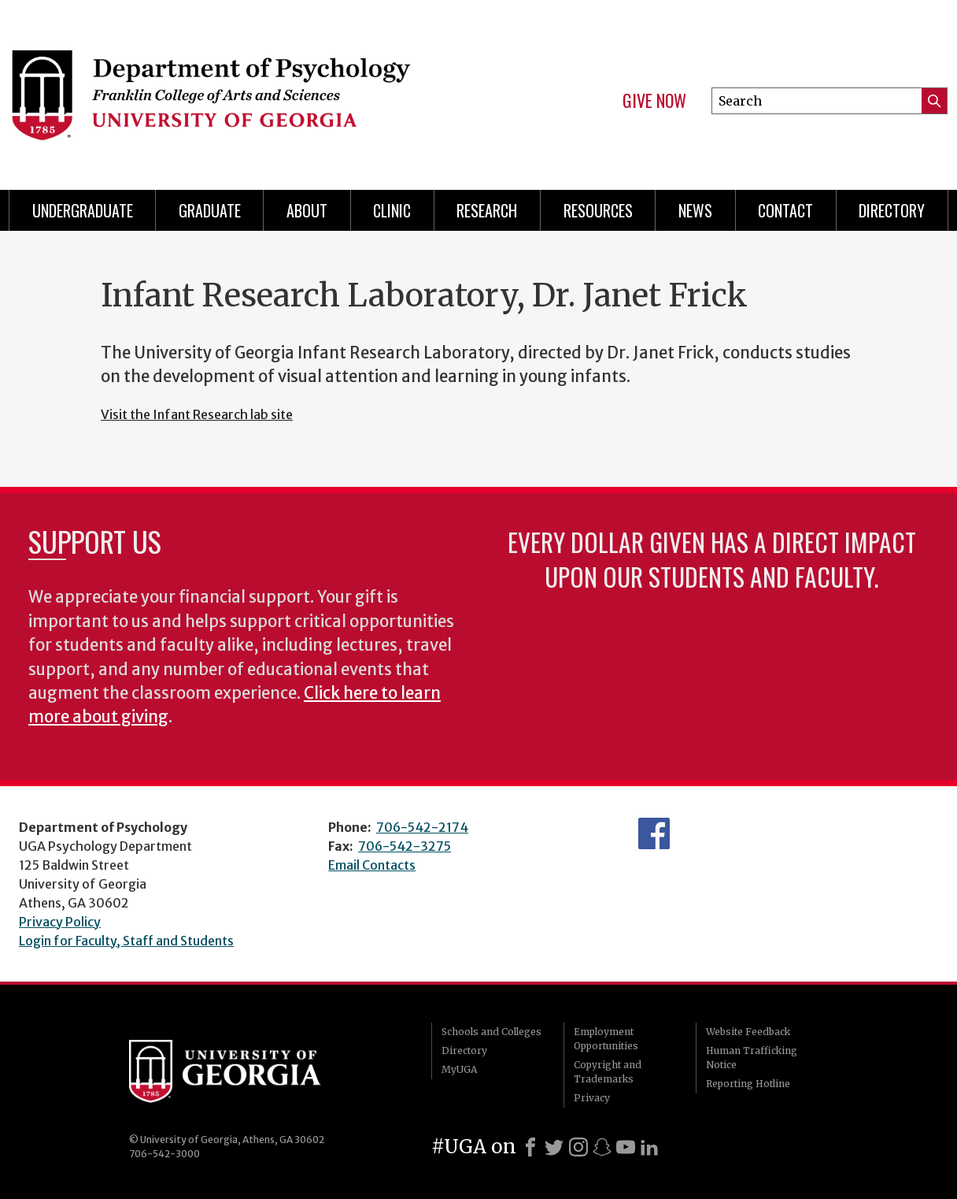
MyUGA (459, 1069)
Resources (598, 210)
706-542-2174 (422, 827)
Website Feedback (748, 1032)
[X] (554, 1147)
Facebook (654, 833)
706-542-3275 (404, 846)
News (695, 210)
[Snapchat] (602, 1147)
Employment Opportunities (606, 1039)
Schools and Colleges (491, 1032)
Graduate (210, 210)
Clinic (392, 210)
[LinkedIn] (649, 1147)
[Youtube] (625, 1147)
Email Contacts (372, 865)
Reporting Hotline (748, 1083)
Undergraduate (82, 210)
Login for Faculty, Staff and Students (126, 940)
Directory (464, 1050)
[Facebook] (530, 1147)
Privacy (592, 1098)
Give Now (654, 101)
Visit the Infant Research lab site (197, 414)
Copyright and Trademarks (607, 1072)
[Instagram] (578, 1147)
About (306, 210)
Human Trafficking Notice (751, 1058)
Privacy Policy (60, 922)
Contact (785, 210)
